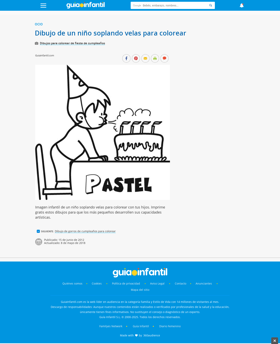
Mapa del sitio (140, 290)
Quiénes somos (72, 283)
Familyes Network (110, 326)
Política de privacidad (126, 283)
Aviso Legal (157, 283)
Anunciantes (204, 283)
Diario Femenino (170, 326)
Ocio (39, 24)
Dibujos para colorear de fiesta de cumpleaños (72, 43)
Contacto (180, 283)
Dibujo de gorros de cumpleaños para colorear (85, 231)
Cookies (97, 283)
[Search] (210, 5)
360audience (151, 335)
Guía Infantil (141, 326)
